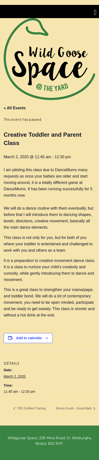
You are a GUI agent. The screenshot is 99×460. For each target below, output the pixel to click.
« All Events (15, 108)
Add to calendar (29, 338)
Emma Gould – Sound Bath (74, 408)
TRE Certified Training (31, 408)
